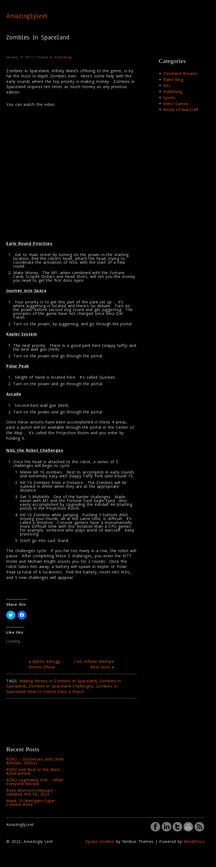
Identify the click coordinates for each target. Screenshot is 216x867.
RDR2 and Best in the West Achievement (33, 771)
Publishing (63, 57)
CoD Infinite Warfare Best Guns (94, 664)
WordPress (194, 841)
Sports (169, 97)
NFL (167, 85)
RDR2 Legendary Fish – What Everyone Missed (34, 781)
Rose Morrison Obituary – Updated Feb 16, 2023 (31, 792)
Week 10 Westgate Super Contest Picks (30, 802)
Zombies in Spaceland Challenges (60, 686)
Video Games (176, 103)
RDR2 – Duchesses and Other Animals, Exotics (35, 760)
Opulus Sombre (100, 841)
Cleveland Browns (180, 73)
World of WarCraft (181, 109)
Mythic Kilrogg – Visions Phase (46, 664)
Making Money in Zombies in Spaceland (58, 680)
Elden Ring (173, 79)
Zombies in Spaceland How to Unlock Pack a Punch (61, 688)
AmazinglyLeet (27, 15)
